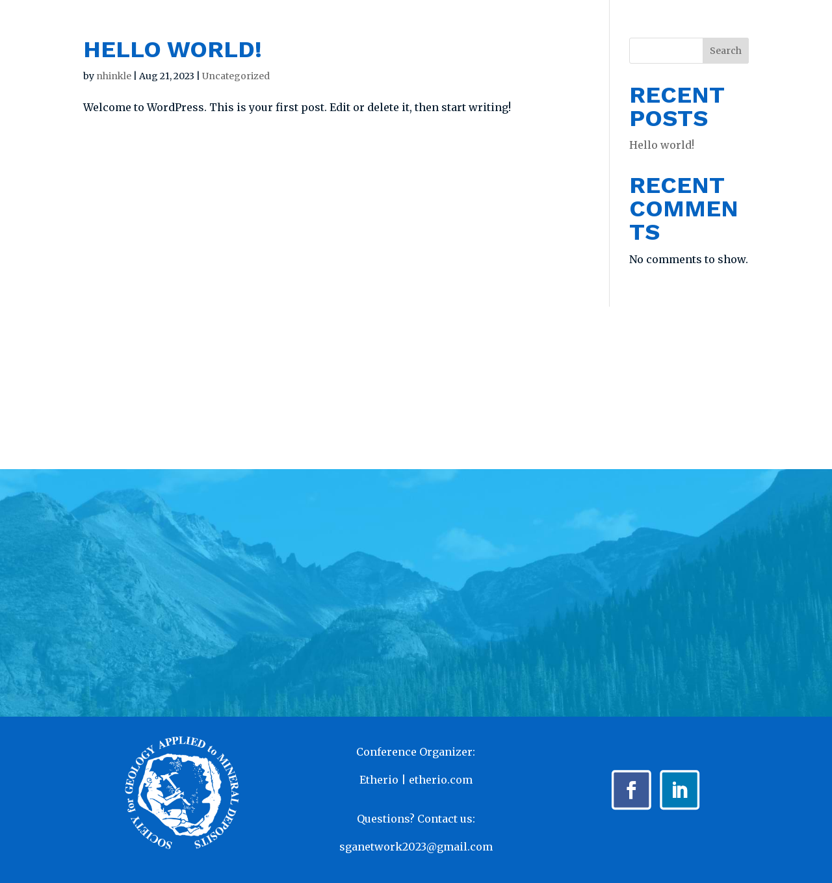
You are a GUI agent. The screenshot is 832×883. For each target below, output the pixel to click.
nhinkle (113, 76)
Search (726, 51)
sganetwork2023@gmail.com (416, 846)
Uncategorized (236, 76)
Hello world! (172, 49)
